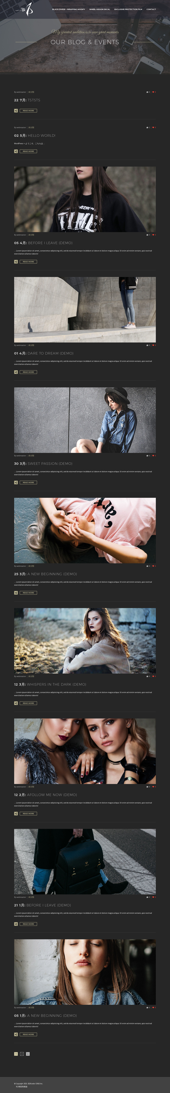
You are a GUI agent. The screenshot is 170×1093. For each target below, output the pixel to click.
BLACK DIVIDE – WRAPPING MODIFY (68, 9)
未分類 (31, 92)
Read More (28, 111)
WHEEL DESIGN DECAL (99, 9)
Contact (151, 9)
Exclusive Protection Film (128, 9)
